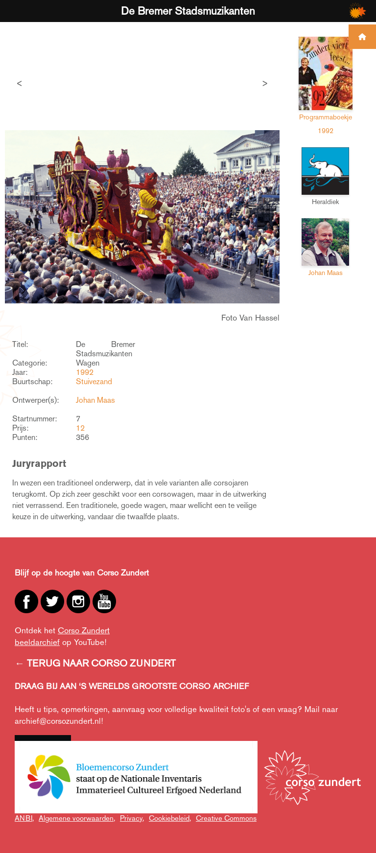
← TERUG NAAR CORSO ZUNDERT (95, 663)
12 (80, 428)
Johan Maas (95, 400)
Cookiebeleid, (170, 818)
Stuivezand (94, 381)
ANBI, (24, 818)
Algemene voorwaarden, (77, 818)
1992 (85, 372)
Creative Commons (226, 818)
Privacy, (132, 818)
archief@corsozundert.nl (58, 721)
